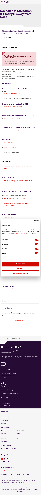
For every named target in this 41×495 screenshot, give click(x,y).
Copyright (11, 474)
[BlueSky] (15, 449)
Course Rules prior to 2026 (10, 147)
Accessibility (4, 474)
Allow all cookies (20, 263)
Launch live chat (5, 378)
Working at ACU (5, 417)
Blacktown (3, 433)
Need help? (6, 301)
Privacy (23, 474)
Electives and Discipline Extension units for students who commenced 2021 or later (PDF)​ (18, 181)
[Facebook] (1, 449)
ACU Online (19, 438)
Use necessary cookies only (20, 273)
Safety (28, 474)
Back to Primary (7, 37)
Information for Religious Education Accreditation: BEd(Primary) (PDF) (16, 204)
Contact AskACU (19, 320)
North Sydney (20, 430)
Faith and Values (5, 415)
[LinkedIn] (7, 449)
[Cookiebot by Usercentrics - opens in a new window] (33, 221)
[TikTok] (12, 449)
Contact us (3, 423)
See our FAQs (4, 398)
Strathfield (19, 436)
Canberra (3, 438)
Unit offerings (6, 161)
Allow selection (20, 268)
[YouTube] (9, 449)
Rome (18, 433)
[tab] (20, 47)
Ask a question (6, 403)
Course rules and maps (9, 47)
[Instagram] (4, 449)
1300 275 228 (7, 405)
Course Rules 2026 (8, 142)
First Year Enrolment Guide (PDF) (12, 93)
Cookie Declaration (19, 233)
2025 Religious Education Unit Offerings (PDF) (15, 198)
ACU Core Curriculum (9, 289)
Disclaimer (17, 474)
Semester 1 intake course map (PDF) (13, 130)
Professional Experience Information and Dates (16, 277)
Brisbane (3, 436)
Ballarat (3, 430)
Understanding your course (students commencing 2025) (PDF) (18, 167)
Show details (33, 259)
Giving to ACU (4, 420)
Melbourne (4, 441)
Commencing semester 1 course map (13, 106)
